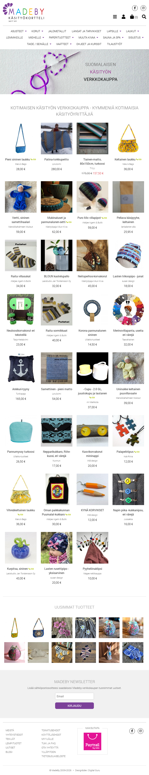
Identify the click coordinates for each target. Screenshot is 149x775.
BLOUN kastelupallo (56, 276)
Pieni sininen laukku (17, 159)
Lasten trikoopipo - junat (128, 276)
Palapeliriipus (125, 451)
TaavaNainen (128, 339)
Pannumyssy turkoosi (20, 451)
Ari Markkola (92, 402)
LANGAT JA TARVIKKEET (86, 31)
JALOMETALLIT (57, 31)
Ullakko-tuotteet (92, 339)
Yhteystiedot (14, 734)
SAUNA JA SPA (111, 37)
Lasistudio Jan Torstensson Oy (56, 281)
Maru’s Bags (20, 164)
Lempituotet (13, 743)
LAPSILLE (112, 31)
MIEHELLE (35, 37)
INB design (92, 460)
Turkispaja (21, 393)
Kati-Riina (128, 456)
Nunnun (56, 460)
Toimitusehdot (51, 730)
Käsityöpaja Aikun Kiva (56, 226)
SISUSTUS (134, 37)
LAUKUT (131, 31)
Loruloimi (56, 164)
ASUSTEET (17, 31)
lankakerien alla (128, 226)
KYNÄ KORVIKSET (92, 510)
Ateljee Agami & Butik (92, 222)
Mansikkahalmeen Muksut (20, 226)
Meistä (10, 730)
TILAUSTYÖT (114, 44)
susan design (128, 281)
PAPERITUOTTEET (60, 37)
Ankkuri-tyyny (20, 389)
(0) (134, 17)
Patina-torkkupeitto (56, 159)
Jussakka (128, 519)
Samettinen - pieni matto (56, 389)
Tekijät (10, 739)
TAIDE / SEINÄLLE (37, 44)
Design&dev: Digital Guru (87, 770)
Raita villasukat (21, 276)
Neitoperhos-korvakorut (92, 276)
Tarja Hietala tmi (20, 339)
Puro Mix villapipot (89, 217)
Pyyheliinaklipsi (92, 568)
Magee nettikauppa (92, 573)
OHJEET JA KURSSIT (88, 44)
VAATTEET (62, 44)
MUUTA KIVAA (87, 37)
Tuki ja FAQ (48, 743)
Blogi (9, 752)
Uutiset (10, 747)
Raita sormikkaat (56, 330)
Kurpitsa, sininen (17, 568)
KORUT (36, 31)
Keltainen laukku (125, 159)
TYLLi (92, 168)
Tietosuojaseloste (54, 756)
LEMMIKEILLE (14, 37)
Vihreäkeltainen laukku (21, 510)
